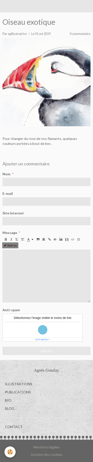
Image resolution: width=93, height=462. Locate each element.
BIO (8, 400)
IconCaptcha (41, 339)
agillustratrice (17, 34)
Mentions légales (46, 447)
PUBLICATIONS (18, 392)
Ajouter (47, 351)
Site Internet (13, 213)
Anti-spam (11, 310)
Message (9, 233)
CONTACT (14, 427)
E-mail (7, 193)
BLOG (9, 408)
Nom (6, 174)
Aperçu (10, 245)
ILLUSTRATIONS (18, 384)
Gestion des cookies (46, 454)
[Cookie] (10, 452)
